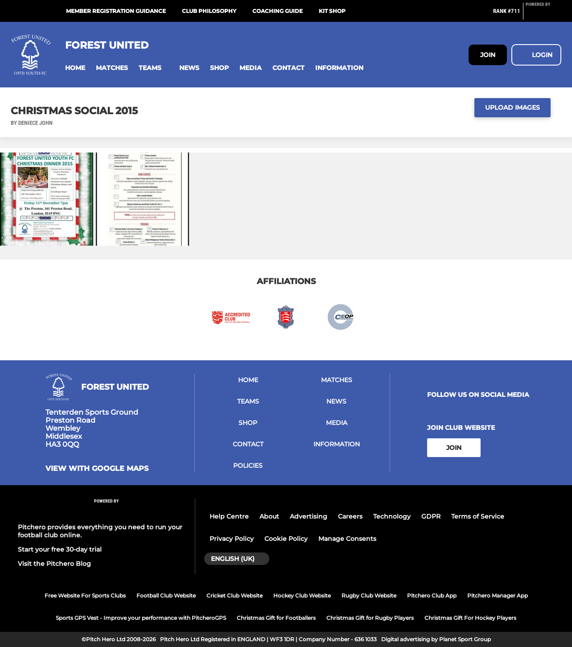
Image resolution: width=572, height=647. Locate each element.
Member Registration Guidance (116, 11)
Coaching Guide (277, 11)
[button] (75, 68)
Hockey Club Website (302, 595)
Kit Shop (332, 11)
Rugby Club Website (369, 595)
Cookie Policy (286, 539)
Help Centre (229, 516)
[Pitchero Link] (543, 14)
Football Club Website (166, 595)
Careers (350, 516)
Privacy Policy (232, 539)
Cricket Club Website (234, 595)
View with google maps (96, 469)
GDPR (430, 516)
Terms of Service (477, 516)
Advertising (308, 516)
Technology (392, 516)
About (269, 516)
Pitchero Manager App (497, 595)
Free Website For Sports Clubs (85, 595)
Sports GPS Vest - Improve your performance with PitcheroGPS (141, 617)
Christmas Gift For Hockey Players (470, 617)
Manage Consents (347, 539)
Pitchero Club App (432, 595)
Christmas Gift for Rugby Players (370, 617)
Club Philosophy (209, 11)
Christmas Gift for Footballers (276, 617)
